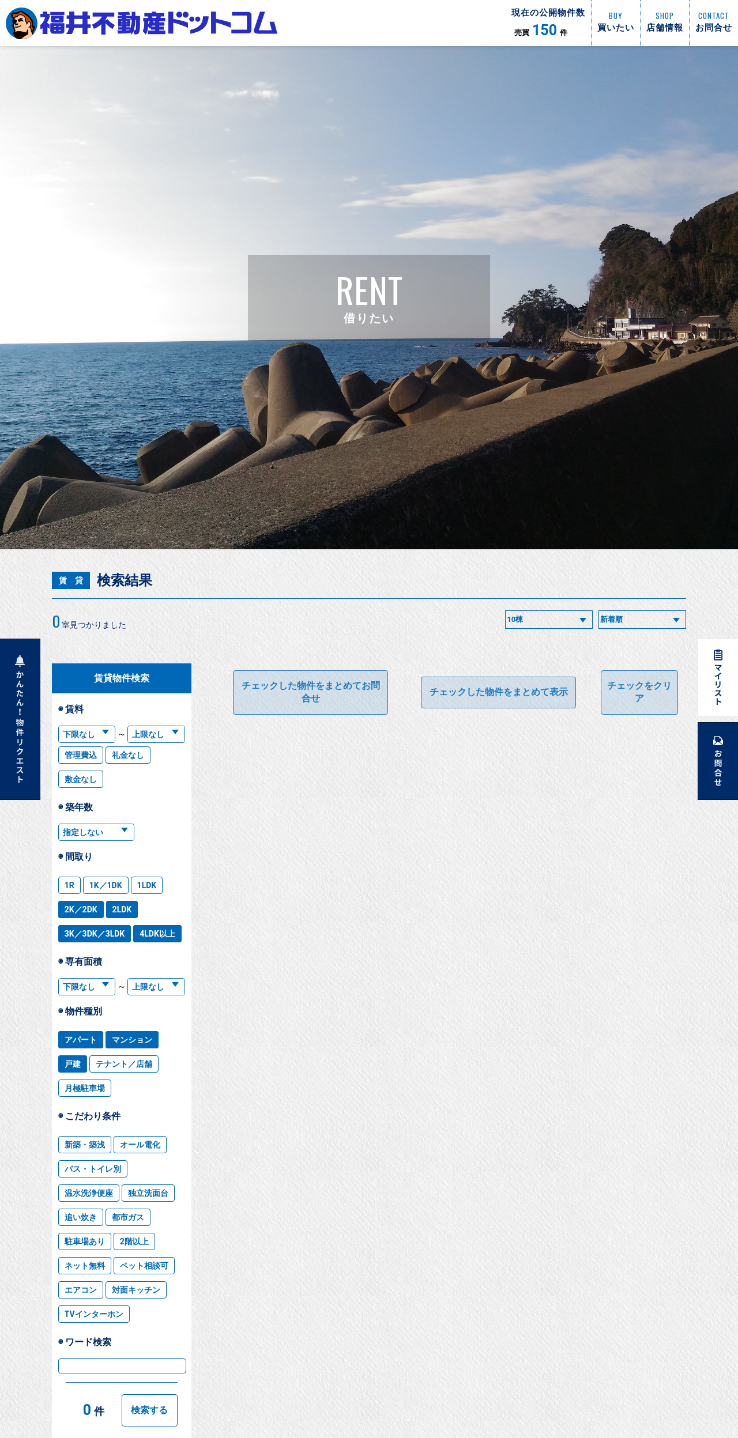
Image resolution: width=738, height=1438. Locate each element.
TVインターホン (94, 1314)
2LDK (122, 909)
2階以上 (134, 1241)
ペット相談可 (144, 1265)
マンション (132, 1039)
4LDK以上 (157, 933)
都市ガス (128, 1217)
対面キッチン (136, 1289)
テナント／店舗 (124, 1064)
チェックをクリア (639, 692)
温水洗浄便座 (89, 1193)
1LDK (147, 885)
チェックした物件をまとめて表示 (499, 692)
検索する (149, 1410)
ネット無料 (85, 1265)
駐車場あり (85, 1241)
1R (69, 885)
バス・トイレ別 (93, 1168)
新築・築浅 (85, 1144)
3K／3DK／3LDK (95, 933)
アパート (81, 1039)
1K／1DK (105, 885)
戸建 (73, 1064)
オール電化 (140, 1144)
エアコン (81, 1289)
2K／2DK (81, 909)
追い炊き (81, 1217)
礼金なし (128, 755)
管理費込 (81, 755)
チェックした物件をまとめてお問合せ (311, 692)
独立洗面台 (148, 1193)
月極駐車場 (85, 1088)
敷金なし (81, 779)
